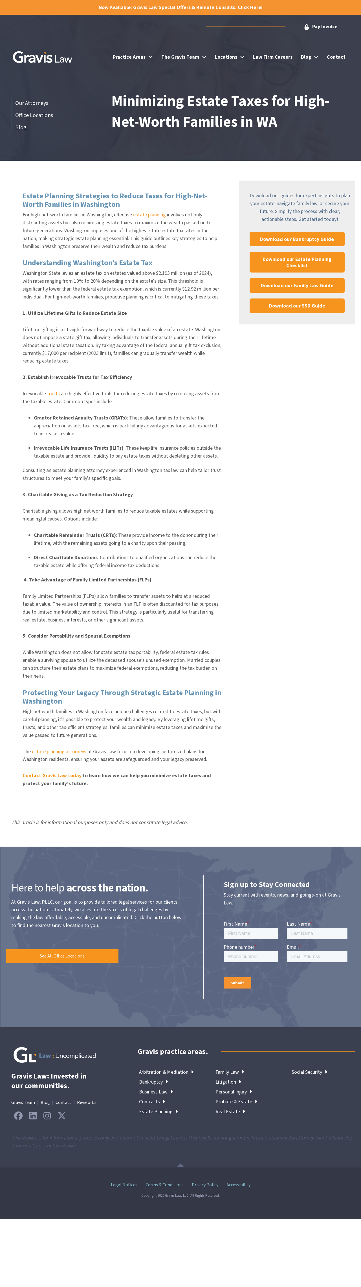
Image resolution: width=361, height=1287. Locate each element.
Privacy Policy (205, 1185)
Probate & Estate (236, 1101)
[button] (320, 27)
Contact (63, 1102)
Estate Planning (158, 1111)
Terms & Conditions (165, 1185)
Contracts (152, 1101)
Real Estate (230, 1111)
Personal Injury (233, 1091)
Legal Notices (124, 1185)
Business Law (156, 1091)
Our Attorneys (31, 103)
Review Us (86, 1102)
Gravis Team (23, 1102)
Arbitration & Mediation (166, 1072)
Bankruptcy (153, 1082)
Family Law (229, 1072)
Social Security (309, 1072)
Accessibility (238, 1185)
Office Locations (34, 115)
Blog (21, 127)
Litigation (228, 1082)
